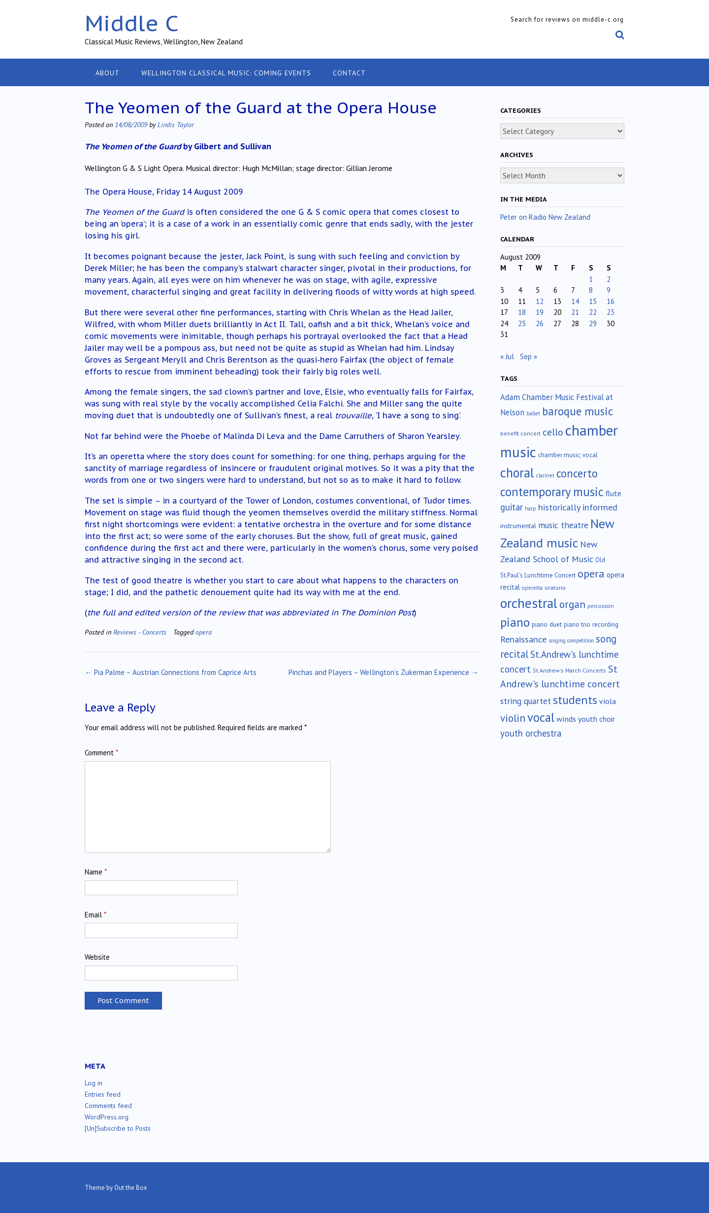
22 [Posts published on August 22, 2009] (593, 312)
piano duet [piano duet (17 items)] (547, 624)
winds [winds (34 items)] (566, 718)
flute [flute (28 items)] (613, 493)
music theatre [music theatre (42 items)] (563, 525)
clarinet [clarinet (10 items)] (545, 475)
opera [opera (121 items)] (591, 573)
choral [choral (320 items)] (517, 472)
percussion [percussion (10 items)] (600, 606)
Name (96, 871)
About (108, 72)
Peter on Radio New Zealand (545, 217)
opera (203, 632)
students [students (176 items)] (575, 700)
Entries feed (103, 1094)
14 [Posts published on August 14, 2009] (575, 301)
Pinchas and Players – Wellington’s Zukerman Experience (384, 672)
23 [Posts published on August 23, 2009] (610, 312)
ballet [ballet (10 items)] (533, 413)
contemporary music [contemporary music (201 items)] (552, 492)
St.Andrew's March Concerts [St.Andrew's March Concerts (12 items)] (569, 670)
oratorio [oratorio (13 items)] (555, 587)
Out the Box (130, 1187)
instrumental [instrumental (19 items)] (518, 525)
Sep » (528, 356)
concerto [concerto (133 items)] (577, 473)
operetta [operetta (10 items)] (532, 587)
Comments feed (108, 1105)
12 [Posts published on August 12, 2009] (540, 301)
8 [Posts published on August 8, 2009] (591, 290)
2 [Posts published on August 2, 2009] (609, 279)
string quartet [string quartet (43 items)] (525, 701)
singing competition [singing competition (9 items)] (571, 640)
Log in (93, 1082)
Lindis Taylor (176, 124)
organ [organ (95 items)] (572, 604)
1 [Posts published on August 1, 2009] (591, 279)
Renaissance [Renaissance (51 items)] (523, 639)
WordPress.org (107, 1116)
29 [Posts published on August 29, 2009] (593, 323)
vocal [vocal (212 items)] (540, 717)
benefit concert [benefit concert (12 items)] (520, 433)
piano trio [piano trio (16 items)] (577, 624)
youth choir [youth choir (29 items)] (596, 719)
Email (95, 914)
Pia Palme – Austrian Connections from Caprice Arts (171, 672)
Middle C (132, 23)
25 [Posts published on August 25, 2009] (522, 323)
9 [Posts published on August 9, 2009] (609, 290)
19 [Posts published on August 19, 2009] (540, 312)
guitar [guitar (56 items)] (511, 507)
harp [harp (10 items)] (530, 508)
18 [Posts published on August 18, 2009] (522, 312)
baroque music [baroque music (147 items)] (577, 411)
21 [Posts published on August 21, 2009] (575, 312)
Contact (349, 72)
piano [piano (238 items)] (515, 622)
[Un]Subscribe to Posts (118, 1128)
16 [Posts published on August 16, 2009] (610, 301)
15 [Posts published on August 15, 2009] (593, 301)
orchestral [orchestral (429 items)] (528, 603)
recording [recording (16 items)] (605, 624)
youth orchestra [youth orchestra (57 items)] (530, 733)
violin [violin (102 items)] (512, 718)
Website (97, 957)
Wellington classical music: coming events (226, 72)
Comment (101, 752)
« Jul (507, 356)
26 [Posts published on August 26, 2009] (540, 323)
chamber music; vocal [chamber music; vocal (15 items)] (568, 455)
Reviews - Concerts (139, 632)
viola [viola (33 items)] (607, 701)
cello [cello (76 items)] (553, 432)
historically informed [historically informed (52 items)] (577, 507)
